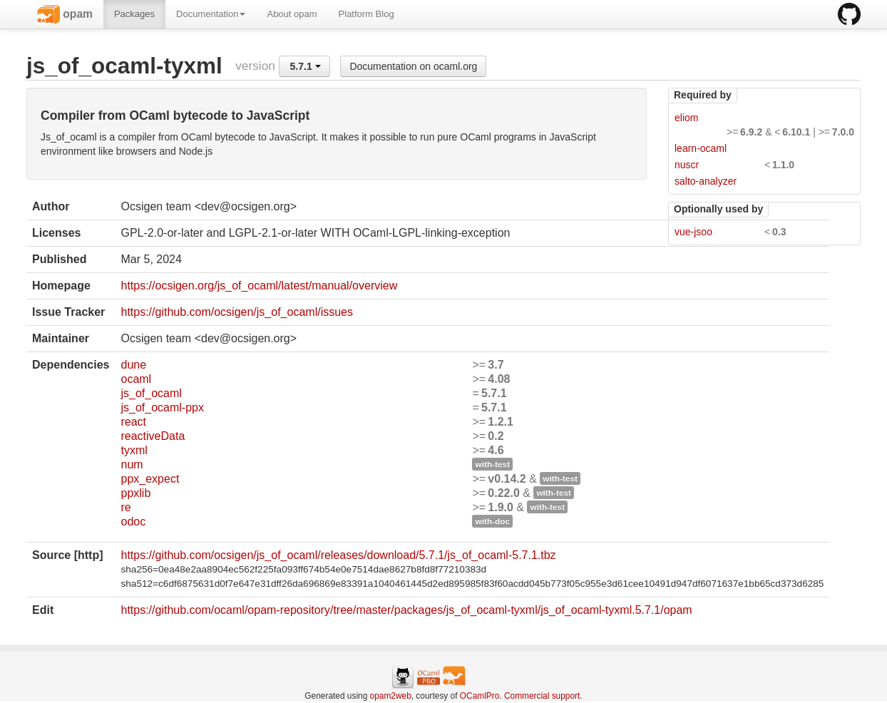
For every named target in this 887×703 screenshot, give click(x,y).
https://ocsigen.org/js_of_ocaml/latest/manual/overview (259, 285)
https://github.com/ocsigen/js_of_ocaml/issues (237, 312)
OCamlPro (480, 696)
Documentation (210, 14)
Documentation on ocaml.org (413, 66)
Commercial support (542, 696)
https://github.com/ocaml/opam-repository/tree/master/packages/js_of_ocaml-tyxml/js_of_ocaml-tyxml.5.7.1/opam (406, 610)
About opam (292, 14)
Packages (134, 14)
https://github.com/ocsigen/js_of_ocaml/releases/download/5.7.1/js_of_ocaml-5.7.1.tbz (338, 555)
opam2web (390, 696)
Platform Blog (366, 14)
